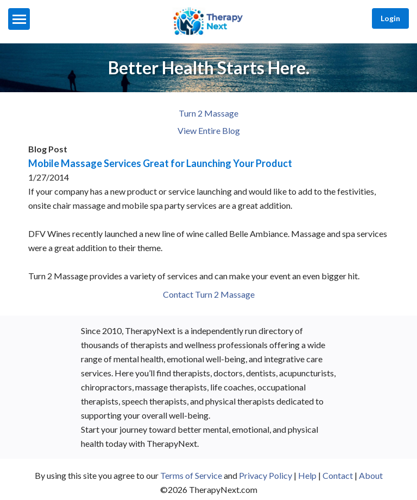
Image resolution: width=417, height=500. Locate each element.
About (371, 475)
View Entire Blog (209, 130)
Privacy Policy (265, 475)
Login (390, 18)
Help (307, 475)
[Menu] (19, 19)
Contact (338, 475)
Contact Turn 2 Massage (209, 294)
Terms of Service (191, 475)
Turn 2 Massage (208, 113)
